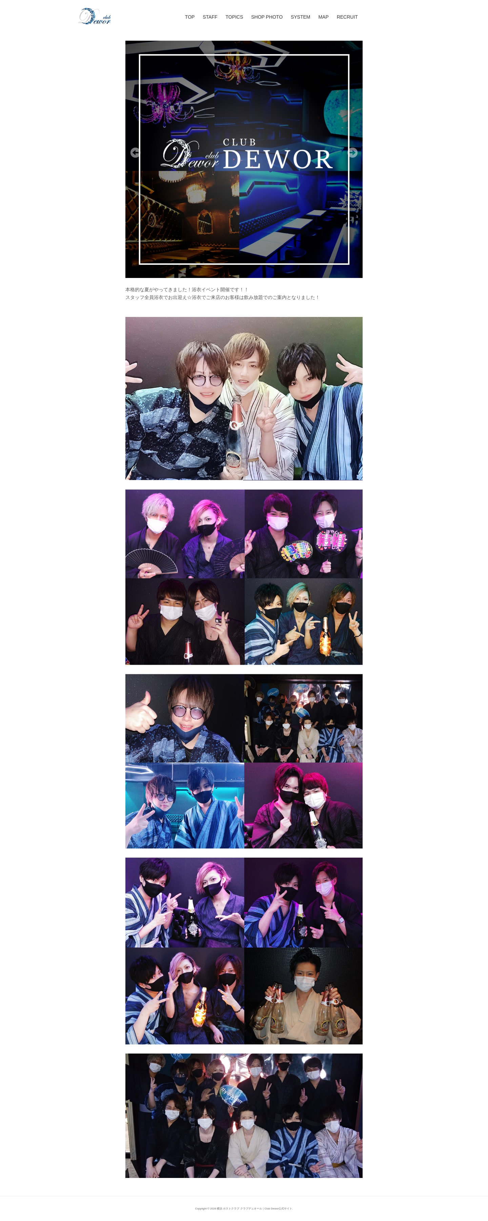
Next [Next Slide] (352, 152)
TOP (190, 17)
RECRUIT (347, 17)
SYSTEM (300, 17)
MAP (323, 17)
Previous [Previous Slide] (135, 152)
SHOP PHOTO (267, 17)
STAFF (210, 17)
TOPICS (234, 17)
